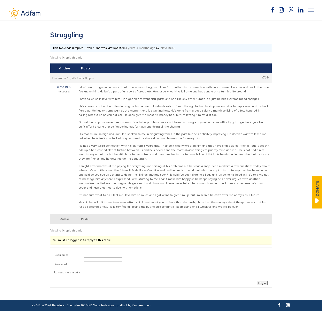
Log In (262, 283)
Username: (61, 254)
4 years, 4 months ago (140, 48)
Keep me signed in (69, 272)
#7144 (265, 77)
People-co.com (141, 305)
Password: (60, 264)
